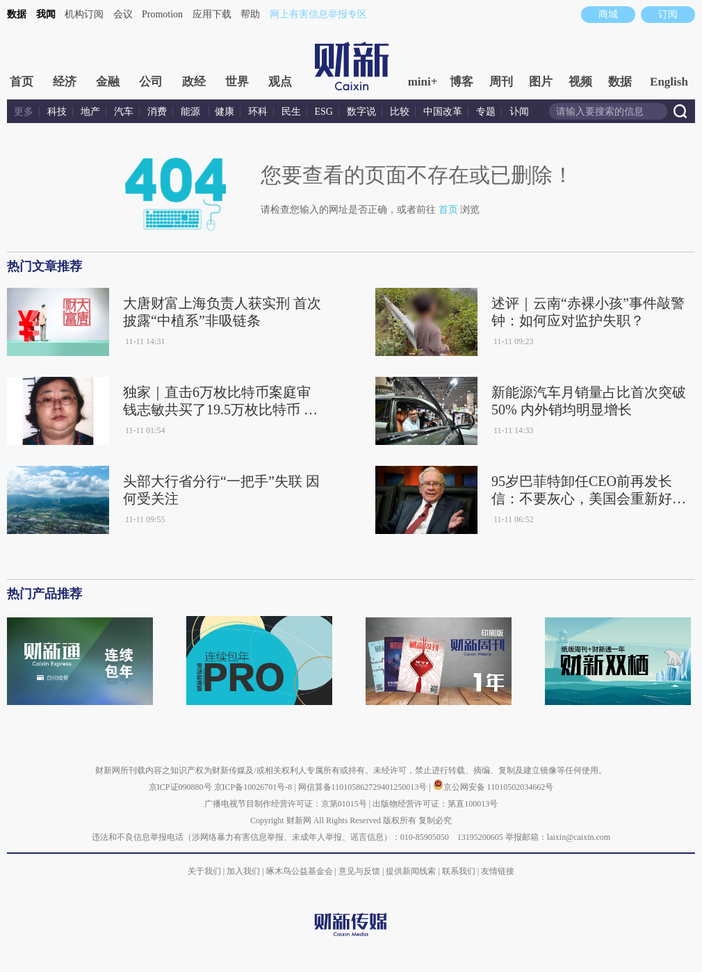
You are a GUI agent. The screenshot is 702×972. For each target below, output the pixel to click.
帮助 (250, 14)
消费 (157, 111)
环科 (258, 111)
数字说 (361, 111)
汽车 (123, 111)
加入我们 (243, 871)
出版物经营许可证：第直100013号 (435, 804)
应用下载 (212, 14)
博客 (461, 81)
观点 (280, 81)
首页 (21, 81)
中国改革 (442, 111)
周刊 (501, 81)
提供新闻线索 (411, 871)
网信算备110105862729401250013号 (364, 787)
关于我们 (204, 871)
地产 (90, 111)
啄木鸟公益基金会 (300, 871)
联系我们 (458, 871)
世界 (237, 81)
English (669, 81)
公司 (151, 81)
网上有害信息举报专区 (318, 14)
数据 (16, 14)
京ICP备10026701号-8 (254, 787)
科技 (57, 111)
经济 (64, 81)
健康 (224, 111)
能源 (192, 111)
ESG (324, 111)
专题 (486, 111)
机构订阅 (84, 14)
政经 (194, 81)
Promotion (162, 14)
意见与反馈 (359, 871)
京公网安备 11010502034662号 (493, 787)
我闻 (46, 14)
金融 (108, 81)
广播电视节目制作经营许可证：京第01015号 (285, 804)
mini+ (423, 81)
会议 (123, 14)
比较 (399, 111)
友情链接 (497, 871)
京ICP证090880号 (180, 787)
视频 (580, 81)
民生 (291, 111)
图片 (541, 81)
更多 (23, 111)
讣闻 (519, 111)
